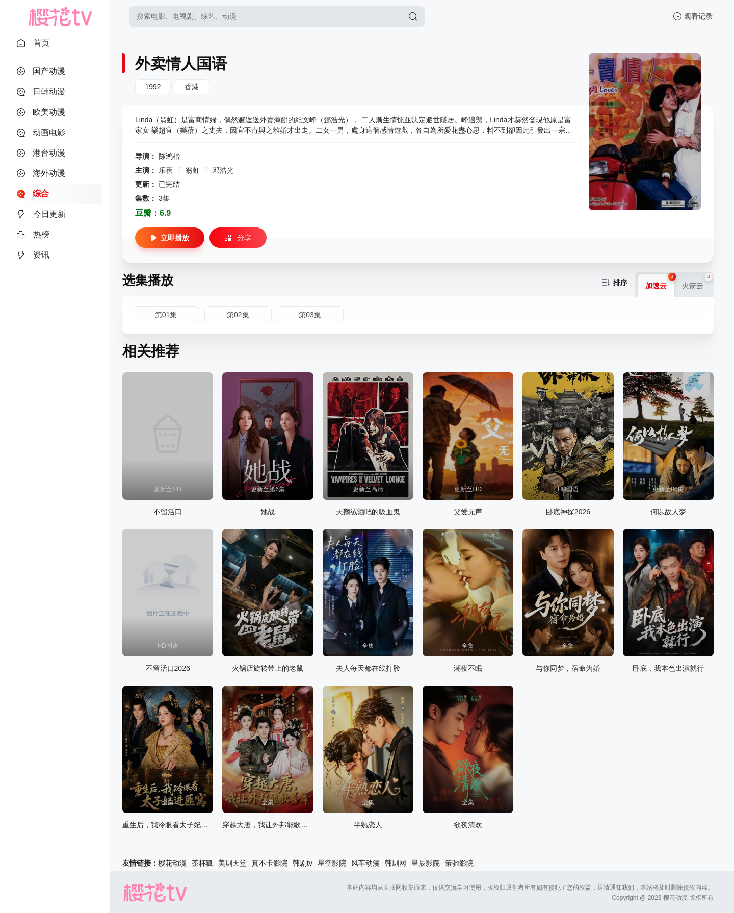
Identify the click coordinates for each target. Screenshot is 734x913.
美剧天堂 (232, 863)
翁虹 (194, 170)
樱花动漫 (172, 863)
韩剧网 (395, 863)
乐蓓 (167, 170)
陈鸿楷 (169, 156)
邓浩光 (223, 170)
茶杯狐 (202, 863)
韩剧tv (302, 863)
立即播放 (169, 238)
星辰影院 (425, 863)
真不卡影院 (269, 863)
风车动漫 (365, 863)
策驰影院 (459, 863)
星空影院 (332, 863)
